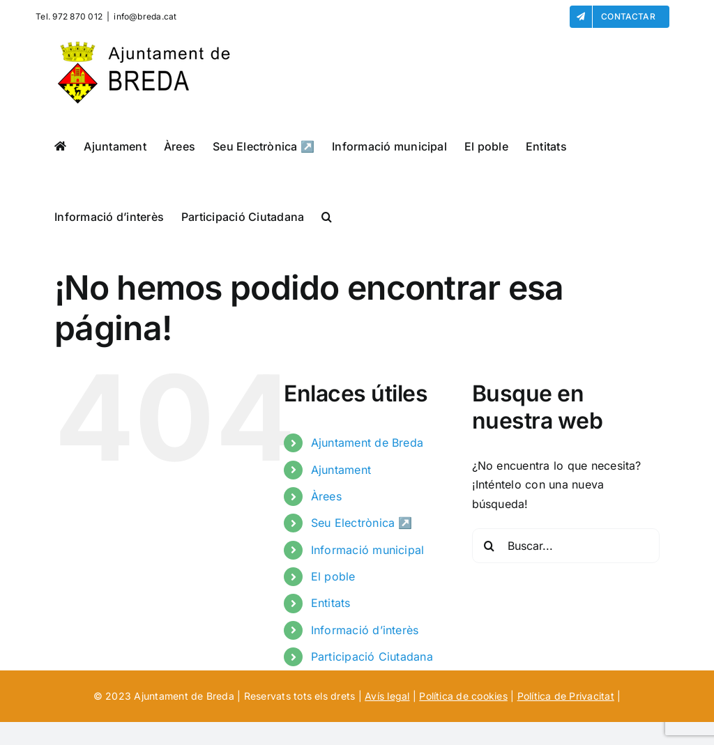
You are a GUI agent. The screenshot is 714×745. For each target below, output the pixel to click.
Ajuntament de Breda (367, 443)
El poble (333, 576)
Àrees (326, 496)
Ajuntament (341, 470)
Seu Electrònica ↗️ (362, 523)
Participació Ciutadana (372, 656)
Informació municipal (368, 550)
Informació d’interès (365, 630)
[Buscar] (489, 545)
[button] (326, 216)
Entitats (331, 603)
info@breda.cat (145, 16)
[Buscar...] (566, 545)
